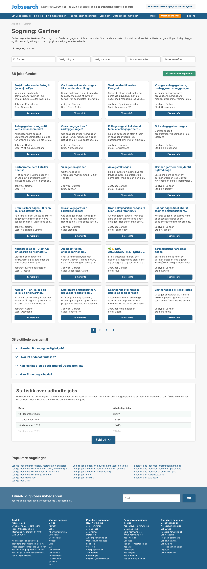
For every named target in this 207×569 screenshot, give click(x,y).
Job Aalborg (92, 552)
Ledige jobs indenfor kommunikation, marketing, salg (41, 468)
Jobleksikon (54, 549)
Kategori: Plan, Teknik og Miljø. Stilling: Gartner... (30, 291)
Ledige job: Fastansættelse (149, 474)
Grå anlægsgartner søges (171, 126)
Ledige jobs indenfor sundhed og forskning (36, 471)
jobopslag (78, 6)
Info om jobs (55, 558)
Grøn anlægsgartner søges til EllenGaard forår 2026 (126, 209)
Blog (51, 543)
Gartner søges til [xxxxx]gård (173, 289)
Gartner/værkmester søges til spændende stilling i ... (78, 87)
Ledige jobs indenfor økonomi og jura (155, 471)
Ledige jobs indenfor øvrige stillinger (32, 474)
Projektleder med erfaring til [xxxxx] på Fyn (32, 87)
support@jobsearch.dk (23, 529)
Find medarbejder (56, 15)
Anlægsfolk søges (119, 167)
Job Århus (166, 529)
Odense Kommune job (96, 540)
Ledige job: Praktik (83, 477)
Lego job (165, 549)
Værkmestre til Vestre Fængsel (122, 87)
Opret (153, 15)
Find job (38, 15)
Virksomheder (55, 555)
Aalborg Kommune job (97, 537)
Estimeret (46, 6)
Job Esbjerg (129, 552)
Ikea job (127, 523)
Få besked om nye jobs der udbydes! (172, 6)
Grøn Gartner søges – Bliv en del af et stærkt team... (33, 209)
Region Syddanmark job (97, 558)
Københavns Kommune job (136, 526)
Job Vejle (128, 547)
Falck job (90, 543)
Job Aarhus (91, 532)
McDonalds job (131, 529)
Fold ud (101, 439)
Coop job (128, 540)
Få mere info (33, 113)
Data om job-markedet (125, 15)
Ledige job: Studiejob (146, 477)
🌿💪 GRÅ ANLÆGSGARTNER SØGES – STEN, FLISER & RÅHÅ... (126, 251)
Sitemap (53, 561)
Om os (52, 523)
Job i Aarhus (130, 537)
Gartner (27, 24)
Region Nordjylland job (134, 558)
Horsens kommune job (171, 547)
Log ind (191, 15)
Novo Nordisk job (94, 523)
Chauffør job (92, 555)
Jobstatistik (54, 552)
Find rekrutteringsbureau (83, 15)
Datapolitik (54, 534)
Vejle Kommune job (133, 532)
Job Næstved (130, 555)
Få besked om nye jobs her (179, 73)
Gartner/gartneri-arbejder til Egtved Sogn (173, 168)
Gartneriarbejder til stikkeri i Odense (32, 168)
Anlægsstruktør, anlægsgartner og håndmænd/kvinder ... (75, 251)
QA (50, 547)
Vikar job (90, 547)
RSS (51, 564)
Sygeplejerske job (94, 549)
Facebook (13, 559)
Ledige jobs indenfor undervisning (92, 471)
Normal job (129, 549)
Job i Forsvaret (93, 526)
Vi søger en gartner (73, 167)
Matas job (91, 534)
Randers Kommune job (172, 532)
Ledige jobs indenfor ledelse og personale (157, 468)
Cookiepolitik (55, 537)
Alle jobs (16, 23)
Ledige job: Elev (82, 474)
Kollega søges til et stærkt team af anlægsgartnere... (124, 128)
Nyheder (53, 540)
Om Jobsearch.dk (21, 15)
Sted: (17, 107)
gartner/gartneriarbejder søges (170, 250)
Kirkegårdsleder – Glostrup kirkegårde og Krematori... (32, 250)
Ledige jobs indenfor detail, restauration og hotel (39, 465)
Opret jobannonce (170, 15)
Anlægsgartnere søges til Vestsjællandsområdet (31, 128)
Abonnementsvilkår (58, 532)
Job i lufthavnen (169, 540)
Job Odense (92, 529)
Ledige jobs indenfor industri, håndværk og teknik (101, 465)
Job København (168, 552)
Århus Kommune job (133, 534)
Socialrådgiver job (170, 523)
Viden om (105, 15)
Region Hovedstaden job (135, 543)
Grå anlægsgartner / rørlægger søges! (74, 128)
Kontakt (52, 526)
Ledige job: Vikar (21, 480)
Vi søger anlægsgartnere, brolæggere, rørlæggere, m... (173, 87)
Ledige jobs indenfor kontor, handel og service (99, 468)
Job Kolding (166, 543)
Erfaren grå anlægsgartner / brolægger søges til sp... (78, 291)
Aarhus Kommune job (171, 526)
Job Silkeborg (168, 534)
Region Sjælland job (170, 537)
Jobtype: (19, 104)
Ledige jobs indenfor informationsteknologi (158, 465)
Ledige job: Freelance (24, 477)
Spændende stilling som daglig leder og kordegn (123, 291)
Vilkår (51, 529)
